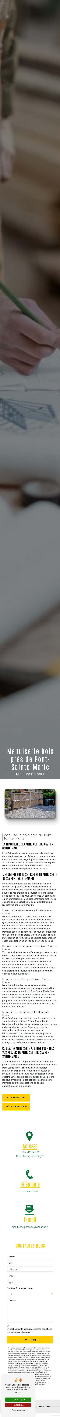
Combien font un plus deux (20, 1279)
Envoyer (33, 1330)
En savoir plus (15, 1097)
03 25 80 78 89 (30, 1191)
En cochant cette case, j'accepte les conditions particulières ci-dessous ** (29, 1322)
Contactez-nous (16, 1106)
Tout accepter (18, 1399)
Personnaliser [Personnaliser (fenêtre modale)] (18, 1410)
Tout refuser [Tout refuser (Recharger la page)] (18, 1405)
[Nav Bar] (4, 4)
